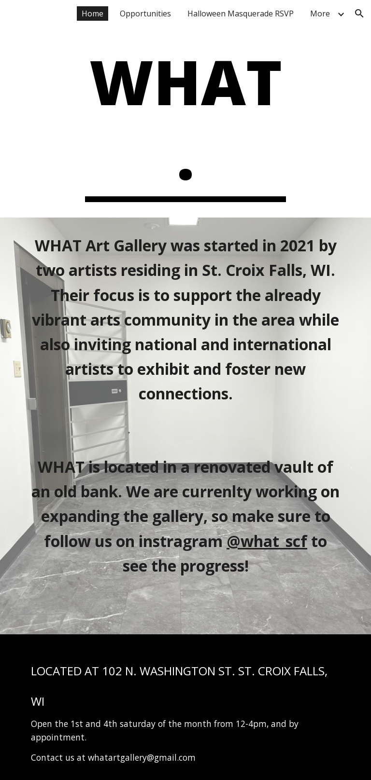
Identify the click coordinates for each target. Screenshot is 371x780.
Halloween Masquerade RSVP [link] (240, 13)
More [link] (320, 13)
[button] (359, 13)
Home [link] (92, 13)
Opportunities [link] (145, 13)
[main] (185, 123)
